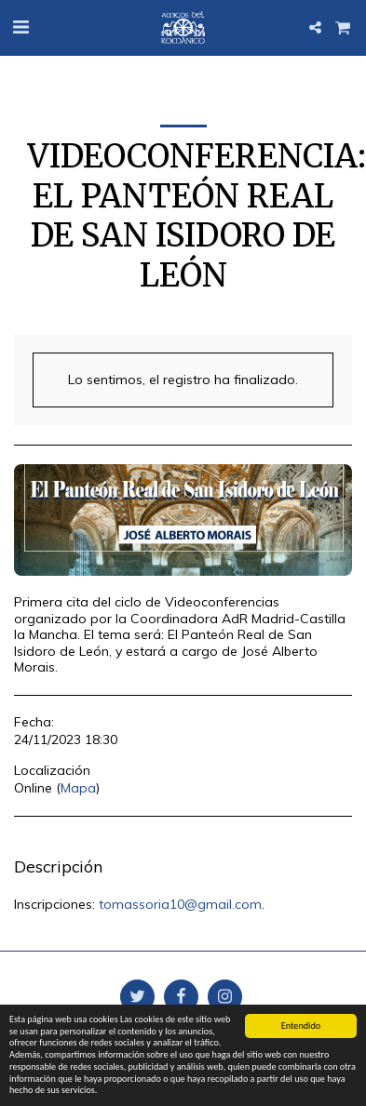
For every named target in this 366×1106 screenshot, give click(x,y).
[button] (20, 26)
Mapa (78, 788)
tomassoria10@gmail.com (180, 904)
